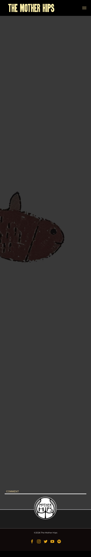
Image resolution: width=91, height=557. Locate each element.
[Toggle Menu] (84, 8)
